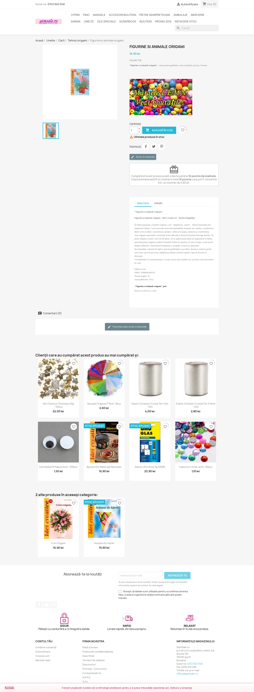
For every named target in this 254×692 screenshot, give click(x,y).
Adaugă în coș (159, 130)
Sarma (75, 21)
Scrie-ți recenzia (143, 157)
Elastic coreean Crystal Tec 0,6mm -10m (195, 405)
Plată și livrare (90, 647)
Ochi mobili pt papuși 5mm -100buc (58, 466)
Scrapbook (127, 21)
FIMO (86, 15)
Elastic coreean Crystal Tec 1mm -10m (149, 405)
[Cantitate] (133, 130)
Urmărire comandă (45, 647)
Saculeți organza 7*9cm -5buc (104, 403)
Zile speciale (106, 21)
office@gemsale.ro (187, 673)
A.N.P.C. (86, 677)
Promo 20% (163, 21)
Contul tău (43, 641)
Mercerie (197, 15)
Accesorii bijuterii (122, 15)
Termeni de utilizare (93, 660)
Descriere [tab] (143, 203)
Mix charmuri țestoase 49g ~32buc (58, 405)
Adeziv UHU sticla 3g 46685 (150, 466)
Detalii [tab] (158, 203)
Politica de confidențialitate (97, 651)
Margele (99, 15)
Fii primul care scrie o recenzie (127, 327)
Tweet (153, 146)
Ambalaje (181, 15)
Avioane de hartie (104, 543)
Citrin (75, 15)
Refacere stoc (186, 21)
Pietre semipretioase (154, 15)
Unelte (89, 21)
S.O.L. (85, 681)
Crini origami (58, 543)
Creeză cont (42, 655)
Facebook (39, 604)
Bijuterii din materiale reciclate (104, 466)
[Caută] (197, 28)
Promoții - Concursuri (94, 668)
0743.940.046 (56, 4)
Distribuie (146, 146)
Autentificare (42, 651)
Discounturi (89, 664)
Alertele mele (42, 660)
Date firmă (88, 655)
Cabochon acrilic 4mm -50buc (195, 466)
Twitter (46, 604)
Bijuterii (146, 21)
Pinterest (161, 146)
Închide (9, 687)
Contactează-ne (91, 673)
